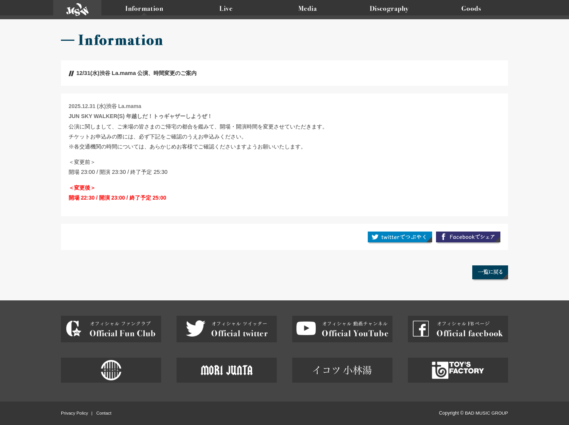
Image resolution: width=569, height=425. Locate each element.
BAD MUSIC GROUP (486, 412)
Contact (103, 412)
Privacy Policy (74, 412)
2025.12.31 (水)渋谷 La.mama (105, 106)
